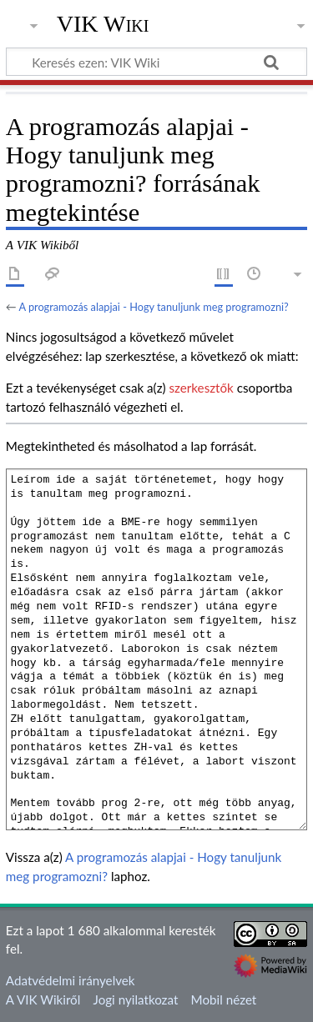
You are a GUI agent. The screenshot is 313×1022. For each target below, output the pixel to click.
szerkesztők (201, 387)
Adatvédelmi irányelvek (70, 980)
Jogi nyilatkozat (136, 999)
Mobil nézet (224, 999)
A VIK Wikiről (43, 999)
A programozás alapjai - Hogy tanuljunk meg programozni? (153, 306)
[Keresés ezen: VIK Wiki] (156, 61)
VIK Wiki (103, 24)
